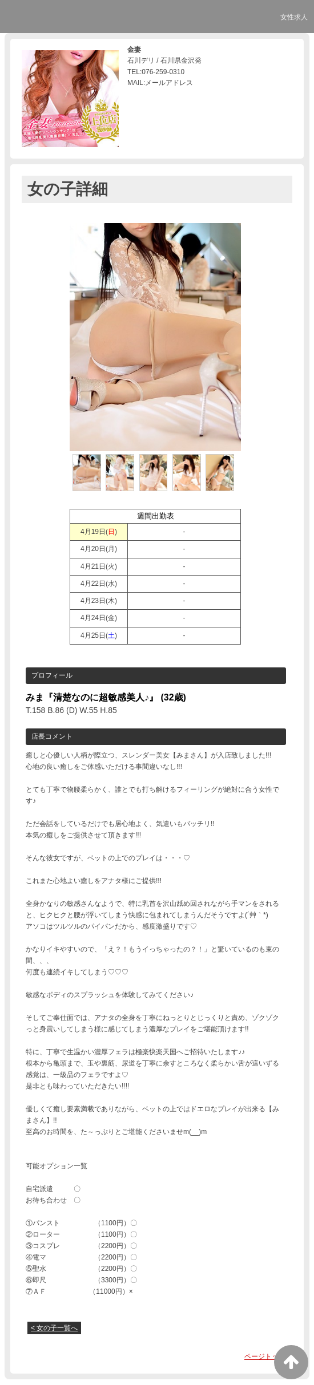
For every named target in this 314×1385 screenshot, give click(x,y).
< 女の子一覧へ (54, 1328)
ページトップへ (268, 1356)
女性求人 (294, 17)
